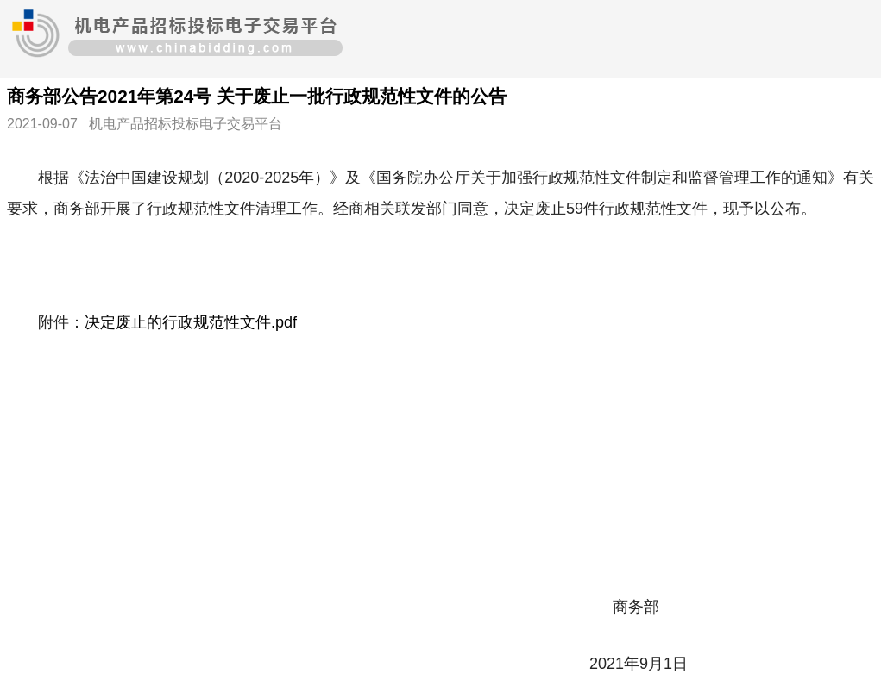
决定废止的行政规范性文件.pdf (191, 322)
